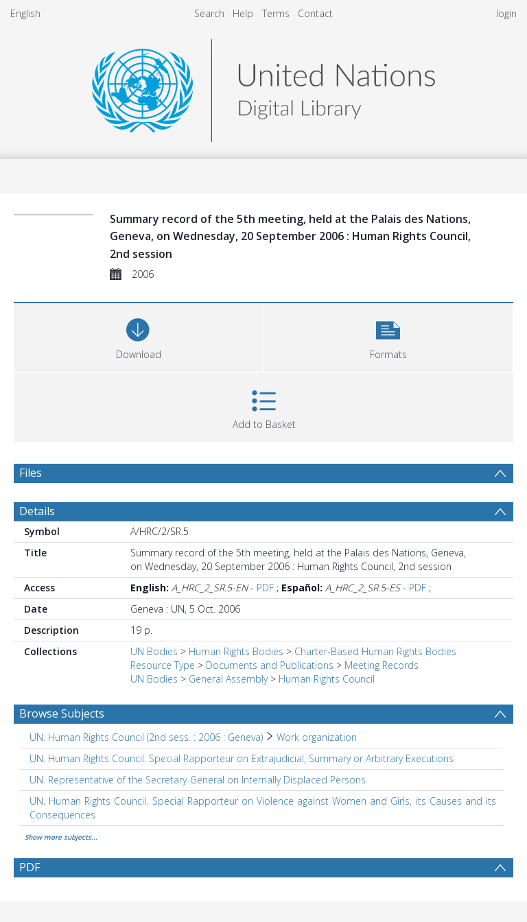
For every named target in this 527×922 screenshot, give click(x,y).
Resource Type (162, 665)
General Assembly (228, 678)
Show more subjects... (61, 837)
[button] (388, 335)
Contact (315, 13)
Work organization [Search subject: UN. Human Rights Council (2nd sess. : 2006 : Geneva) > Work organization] (317, 737)
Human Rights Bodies (236, 651)
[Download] (138, 335)
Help (243, 13)
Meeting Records (381, 665)
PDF (265, 587)
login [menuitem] (506, 13)
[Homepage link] (263, 87)
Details (37, 511)
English (25, 13)
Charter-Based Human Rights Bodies (375, 651)
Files (30, 472)
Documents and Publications (269, 665)
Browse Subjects (61, 713)
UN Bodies (154, 651)
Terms (276, 13)
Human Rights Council (327, 678)
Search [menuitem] (209, 13)
